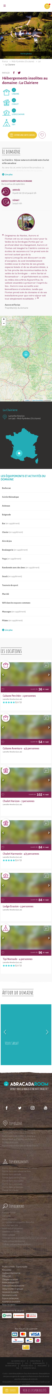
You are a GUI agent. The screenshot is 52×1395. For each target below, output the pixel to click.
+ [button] (4, 319)
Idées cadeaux (8, 1235)
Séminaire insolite (9, 1295)
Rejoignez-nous (27, 1366)
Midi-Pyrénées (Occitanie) (23, 61)
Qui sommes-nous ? (18, 1361)
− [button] (4, 324)
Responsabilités (39, 1363)
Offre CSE (6, 1276)
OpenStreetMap (37, 400)
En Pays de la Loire (10, 1142)
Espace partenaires (10, 1298)
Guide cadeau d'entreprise (13, 1241)
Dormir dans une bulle (11, 1174)
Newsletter (7, 1270)
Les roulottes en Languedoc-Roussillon (18, 1222)
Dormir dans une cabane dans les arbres (19, 1168)
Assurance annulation (11, 1301)
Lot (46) (12, 418)
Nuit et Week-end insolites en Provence (19, 1139)
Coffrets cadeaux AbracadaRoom (16, 1244)
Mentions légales (14, 1363)
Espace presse (35, 1361)
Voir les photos (26, 54)
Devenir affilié (10, 1366)
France (5, 61)
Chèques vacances (10, 1279)
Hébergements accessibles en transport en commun (24, 1238)
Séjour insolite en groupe (12, 1289)
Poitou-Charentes (9, 1219)
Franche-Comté (9, 1213)
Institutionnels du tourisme (13, 1286)
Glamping (6, 1216)
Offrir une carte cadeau (24, 135)
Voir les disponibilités (34, 1390)
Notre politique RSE (10, 1282)
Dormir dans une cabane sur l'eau (16, 1171)
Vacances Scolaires (10, 1292)
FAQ (17, 1368)
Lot (39, 61)
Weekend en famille (11, 1232)
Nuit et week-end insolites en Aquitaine (18, 1130)
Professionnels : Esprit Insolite (14, 1267)
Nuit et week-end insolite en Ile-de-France (20, 1146)
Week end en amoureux (12, 1228)
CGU (26, 1363)
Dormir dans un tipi (10, 1190)
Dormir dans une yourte (12, 1184)
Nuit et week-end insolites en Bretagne (18, 1133)
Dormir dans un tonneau (12, 1187)
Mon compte (42, 1366)
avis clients (26, 1385)
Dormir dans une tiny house (14, 1178)
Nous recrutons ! (9, 1305)
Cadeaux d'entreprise (11, 1273)
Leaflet (27, 400)
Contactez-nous (29, 1368)
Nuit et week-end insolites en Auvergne (18, 1136)
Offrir (13, 1390)
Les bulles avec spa (10, 1225)
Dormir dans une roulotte (13, 1181)
